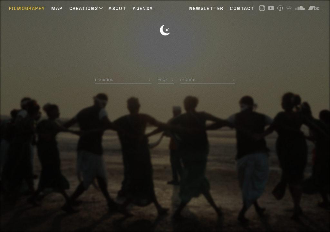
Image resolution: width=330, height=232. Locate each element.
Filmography (27, 8)
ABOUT (117, 8)
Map (57, 8)
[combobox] (123, 79)
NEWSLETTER (206, 8)
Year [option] (162, 79)
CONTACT (242, 8)
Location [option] (104, 79)
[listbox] (166, 79)
